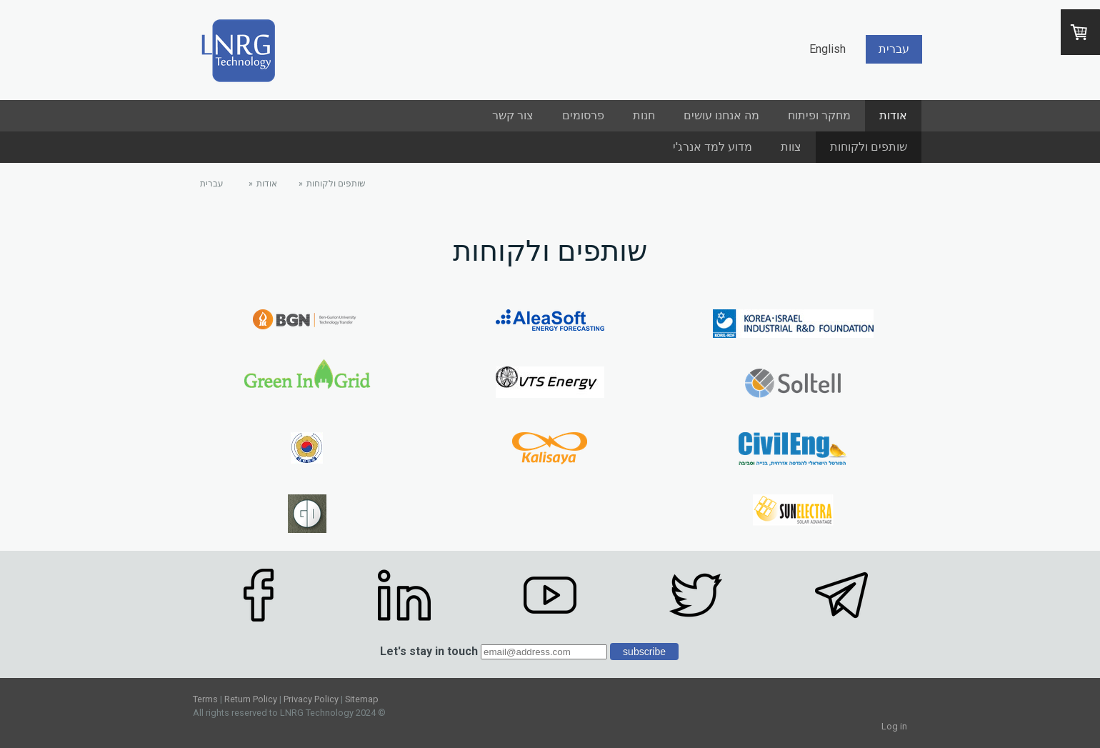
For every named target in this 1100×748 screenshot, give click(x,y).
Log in (894, 726)
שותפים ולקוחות (868, 147)
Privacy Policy (311, 699)
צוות (791, 147)
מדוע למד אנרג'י (712, 147)
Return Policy (250, 699)
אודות (893, 115)
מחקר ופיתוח (819, 115)
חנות (644, 115)
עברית (894, 49)
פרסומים (583, 115)
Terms (205, 699)
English (827, 49)
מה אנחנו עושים (721, 115)
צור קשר (513, 115)
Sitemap (362, 699)
